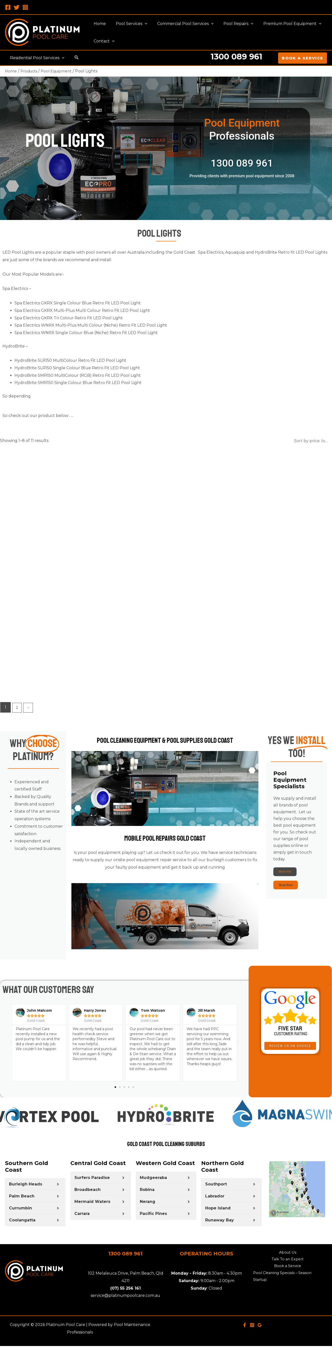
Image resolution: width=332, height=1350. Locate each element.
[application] (141, 23)
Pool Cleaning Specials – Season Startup (279, 1287)
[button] (10, 1050)
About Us (287, 1260)
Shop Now (290, 891)
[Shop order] (312, 440)
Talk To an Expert (287, 1268)
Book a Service (287, 1275)
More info (289, 873)
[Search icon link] (74, 58)
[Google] (259, 1333)
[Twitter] (16, 7)
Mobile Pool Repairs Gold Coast (165, 850)
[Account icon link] (271, 58)
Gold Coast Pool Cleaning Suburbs (166, 1152)
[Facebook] (8, 7)
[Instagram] (25, 7)
